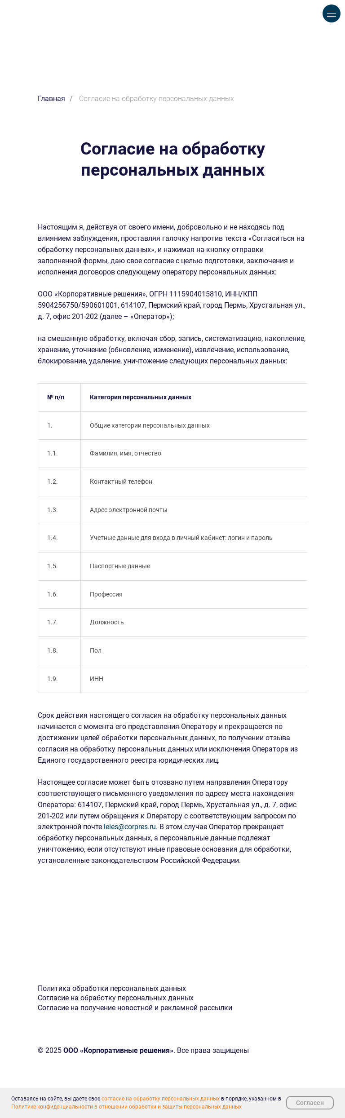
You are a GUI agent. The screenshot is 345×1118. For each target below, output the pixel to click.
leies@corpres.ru (130, 826)
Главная (51, 98)
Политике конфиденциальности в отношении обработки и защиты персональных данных (126, 1107)
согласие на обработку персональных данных (161, 1099)
